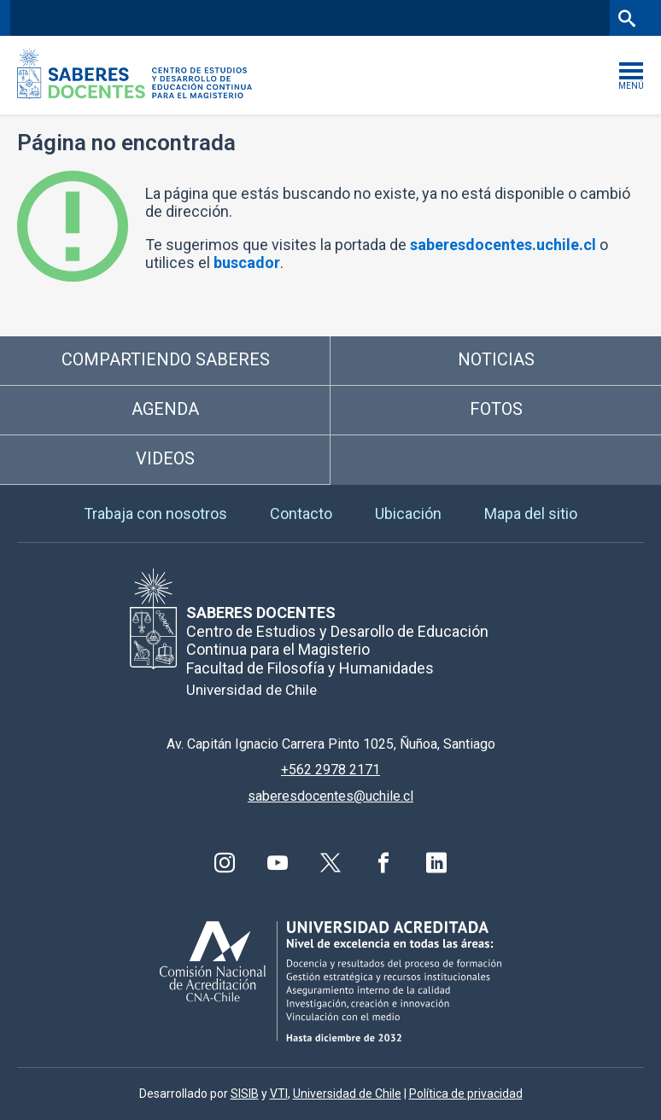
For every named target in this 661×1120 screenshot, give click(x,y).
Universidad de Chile (347, 1093)
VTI (279, 1093)
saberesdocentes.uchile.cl (503, 245)
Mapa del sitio (530, 513)
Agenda (165, 409)
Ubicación (408, 513)
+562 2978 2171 (330, 769)
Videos (165, 458)
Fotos (496, 409)
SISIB (245, 1093)
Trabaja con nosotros (155, 513)
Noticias (496, 359)
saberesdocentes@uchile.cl (330, 796)
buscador (247, 262)
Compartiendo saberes (165, 359)
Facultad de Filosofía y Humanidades (255, 17)
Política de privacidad (466, 1093)
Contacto (301, 513)
